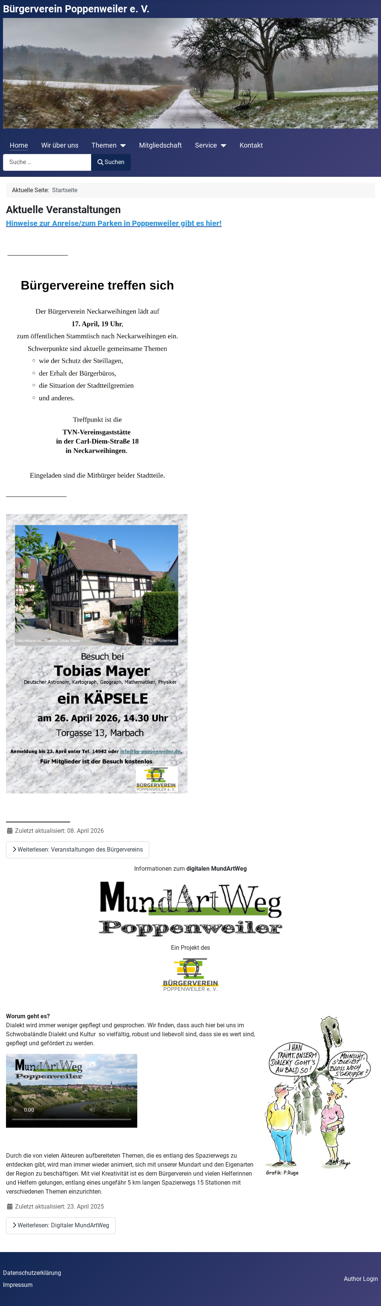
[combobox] (47, 162)
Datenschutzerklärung (32, 1272)
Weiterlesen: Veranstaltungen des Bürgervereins (77, 849)
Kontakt (251, 145)
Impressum (18, 1284)
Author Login (361, 1278)
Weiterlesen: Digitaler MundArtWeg (60, 1225)
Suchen (111, 162)
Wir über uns (59, 145)
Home (19, 145)
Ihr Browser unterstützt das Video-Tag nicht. (71, 1091)
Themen (104, 145)
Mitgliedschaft (160, 145)
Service (206, 145)
